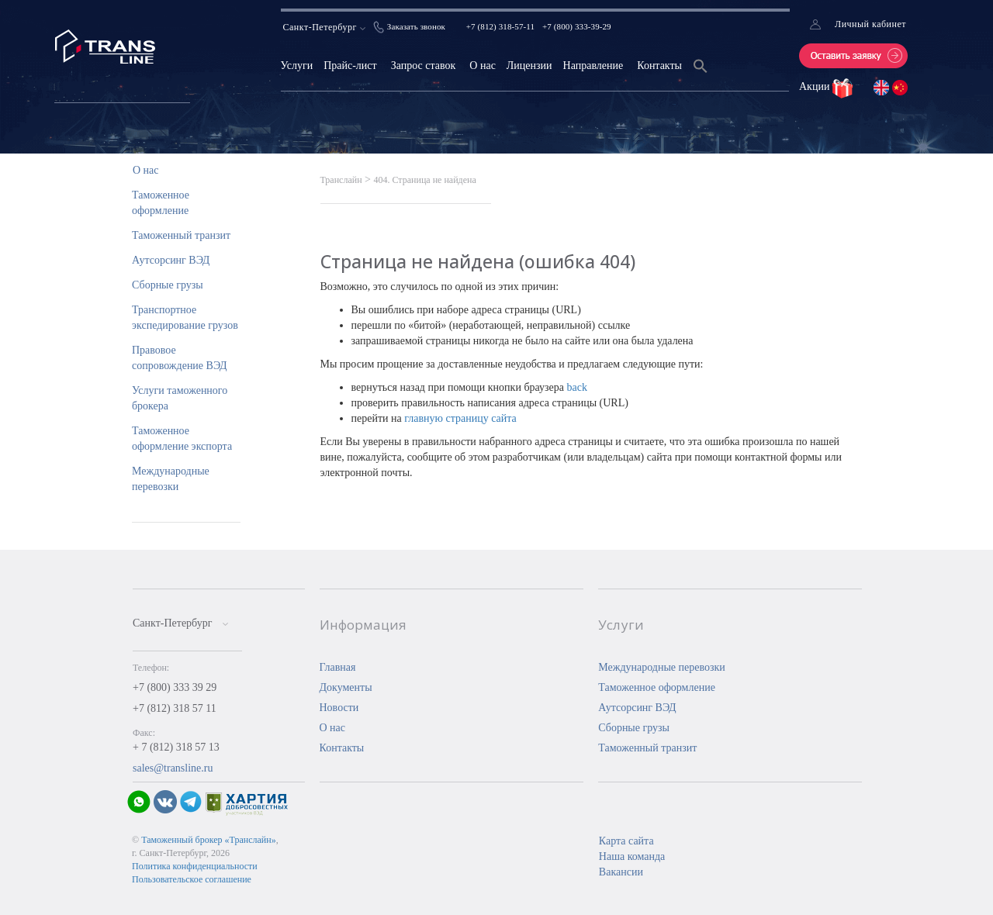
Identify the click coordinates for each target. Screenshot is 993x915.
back (576, 387)
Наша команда (632, 856)
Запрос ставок (423, 65)
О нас (482, 65)
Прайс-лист (350, 65)
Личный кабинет (870, 24)
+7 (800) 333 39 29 (174, 687)
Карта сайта (626, 841)
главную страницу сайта (460, 418)
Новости (339, 707)
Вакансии (621, 872)
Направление (593, 65)
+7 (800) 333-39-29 (576, 26)
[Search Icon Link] (700, 75)
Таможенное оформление (656, 687)
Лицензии (529, 65)
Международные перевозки (661, 667)
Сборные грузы (167, 285)
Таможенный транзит (181, 235)
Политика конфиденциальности (195, 866)
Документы (346, 687)
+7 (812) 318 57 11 (174, 708)
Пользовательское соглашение (191, 879)
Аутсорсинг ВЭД (170, 260)
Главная (338, 667)
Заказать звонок (416, 26)
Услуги (297, 65)
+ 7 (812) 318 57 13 (176, 747)
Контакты (659, 65)
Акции (815, 86)
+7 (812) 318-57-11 (500, 26)
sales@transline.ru (173, 768)
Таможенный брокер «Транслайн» (208, 839)
